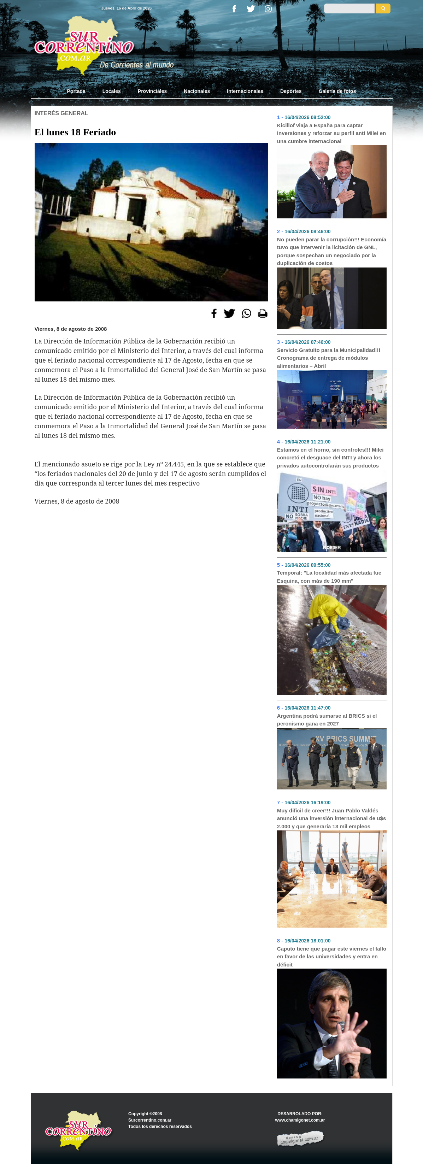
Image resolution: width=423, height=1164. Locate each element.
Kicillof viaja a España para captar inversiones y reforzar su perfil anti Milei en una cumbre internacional (331, 133)
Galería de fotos (337, 91)
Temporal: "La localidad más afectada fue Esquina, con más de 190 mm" (329, 577)
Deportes (291, 91)
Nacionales (197, 91)
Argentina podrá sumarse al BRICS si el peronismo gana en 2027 (327, 720)
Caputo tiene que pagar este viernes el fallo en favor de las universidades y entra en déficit (331, 957)
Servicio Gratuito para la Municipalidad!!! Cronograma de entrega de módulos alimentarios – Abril (329, 358)
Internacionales (245, 91)
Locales (111, 91)
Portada (80, 91)
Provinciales (152, 91)
